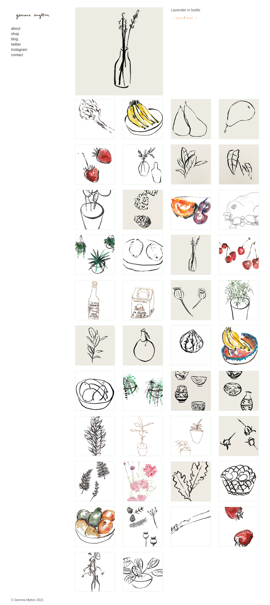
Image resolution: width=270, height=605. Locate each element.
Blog (14, 39)
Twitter (16, 44)
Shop (15, 34)
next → (191, 18)
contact (17, 55)
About (15, 28)
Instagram (19, 49)
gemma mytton (31, 15)
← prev (177, 18)
